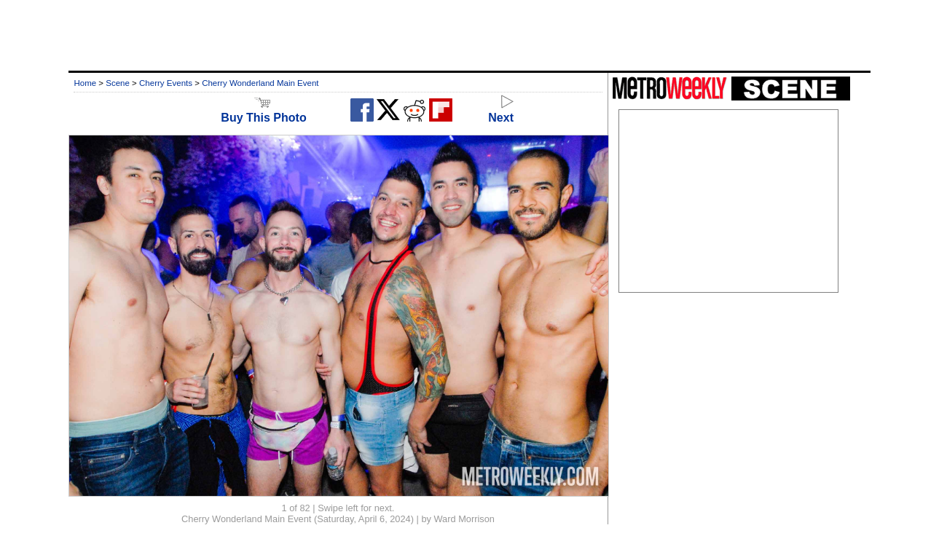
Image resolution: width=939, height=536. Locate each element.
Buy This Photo (263, 111)
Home (85, 83)
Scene (118, 83)
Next (501, 111)
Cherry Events (165, 83)
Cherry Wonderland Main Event (260, 83)
